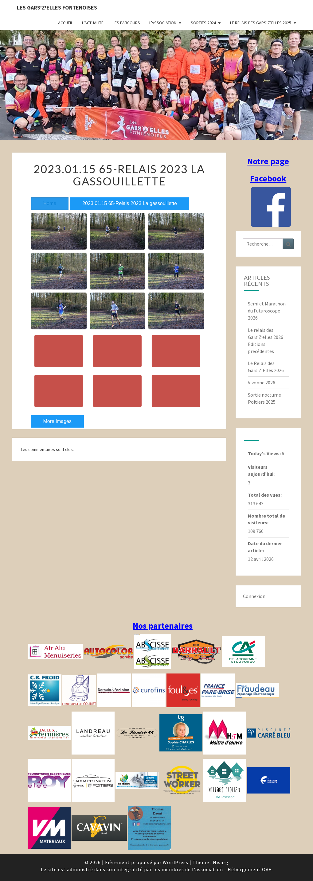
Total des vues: (265, 495)
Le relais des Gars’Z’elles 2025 (260, 22)
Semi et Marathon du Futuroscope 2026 (267, 311)
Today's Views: (265, 453)
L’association (162, 22)
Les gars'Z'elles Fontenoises (57, 7)
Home (50, 203)
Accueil (65, 22)
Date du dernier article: (265, 546)
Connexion (254, 596)
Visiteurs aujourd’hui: (262, 470)
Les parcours (126, 22)
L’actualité (93, 22)
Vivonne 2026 (261, 382)
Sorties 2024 (203, 22)
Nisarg (221, 862)
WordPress (175, 862)
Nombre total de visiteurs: (266, 519)
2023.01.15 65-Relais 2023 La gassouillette (129, 203)
